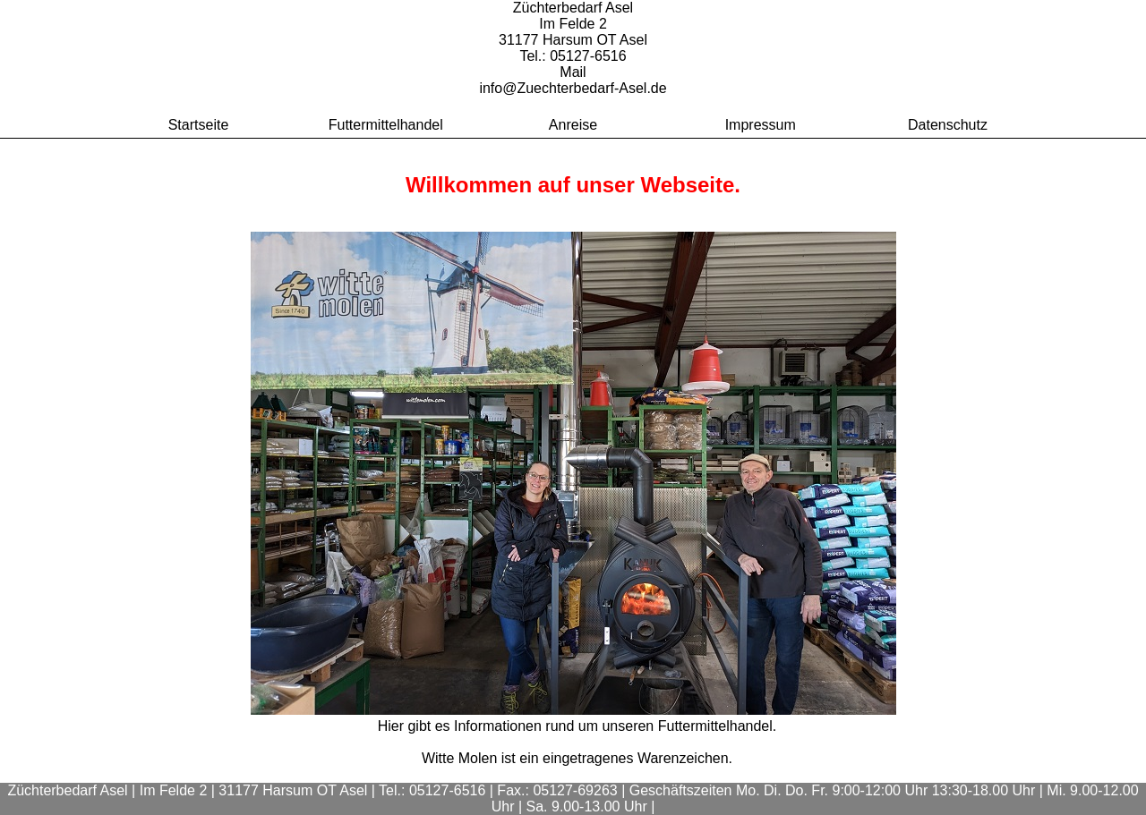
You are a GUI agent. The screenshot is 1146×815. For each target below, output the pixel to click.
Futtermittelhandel (386, 124)
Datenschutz (948, 124)
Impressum (760, 124)
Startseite (198, 124)
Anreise (573, 124)
